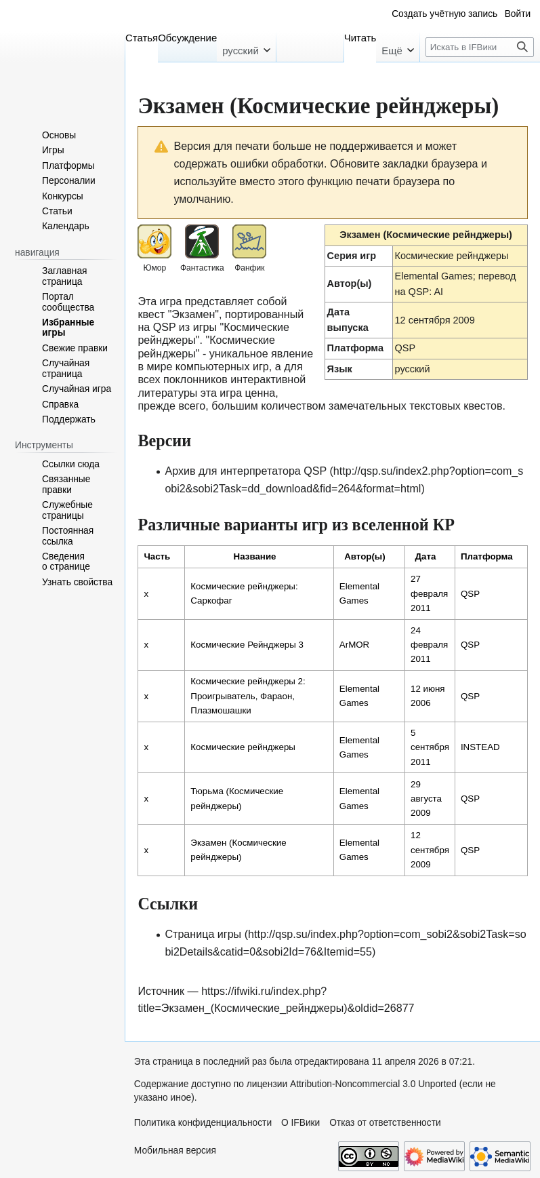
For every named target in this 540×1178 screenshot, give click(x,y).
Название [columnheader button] (255, 556)
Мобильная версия (175, 1150)
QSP (405, 347)
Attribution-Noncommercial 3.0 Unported (373, 1084)
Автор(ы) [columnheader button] (365, 556)
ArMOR (354, 645)
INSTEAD (480, 747)
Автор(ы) (349, 283)
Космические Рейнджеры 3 (247, 645)
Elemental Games (434, 276)
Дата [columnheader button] (425, 556)
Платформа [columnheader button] (487, 556)
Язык (339, 369)
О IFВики (300, 1123)
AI (438, 291)
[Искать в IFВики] (479, 47)
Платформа (355, 347)
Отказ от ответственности (385, 1123)
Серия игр (352, 255)
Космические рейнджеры (452, 255)
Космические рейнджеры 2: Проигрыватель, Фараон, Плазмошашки (247, 695)
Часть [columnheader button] (157, 556)
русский (412, 369)
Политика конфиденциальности (203, 1123)
